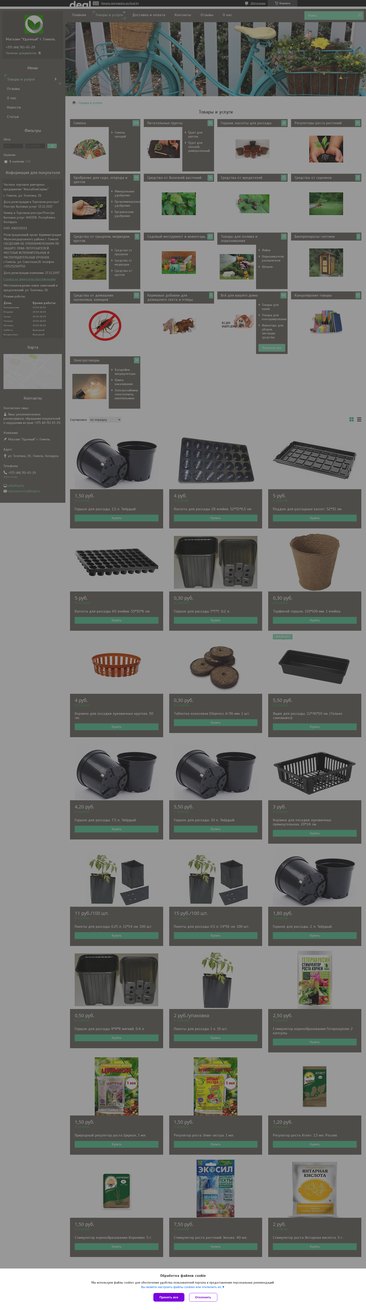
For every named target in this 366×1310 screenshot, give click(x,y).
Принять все (168, 1297)
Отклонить (203, 1297)
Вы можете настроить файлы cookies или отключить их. (181, 1287)
